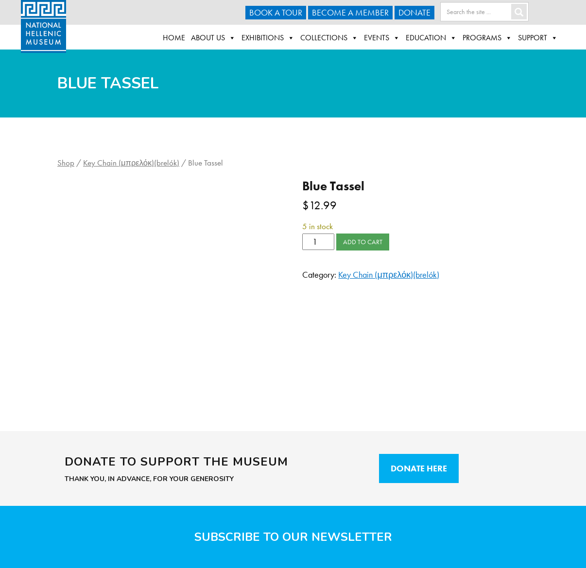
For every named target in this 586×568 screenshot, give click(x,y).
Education (431, 38)
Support (538, 38)
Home (174, 38)
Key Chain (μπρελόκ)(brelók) (131, 163)
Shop (65, 163)
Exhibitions (267, 38)
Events (382, 38)
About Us (213, 38)
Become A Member (350, 12)
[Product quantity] (318, 242)
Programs (487, 38)
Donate (414, 12)
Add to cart (362, 241)
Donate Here (419, 468)
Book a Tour (275, 12)
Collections (329, 38)
